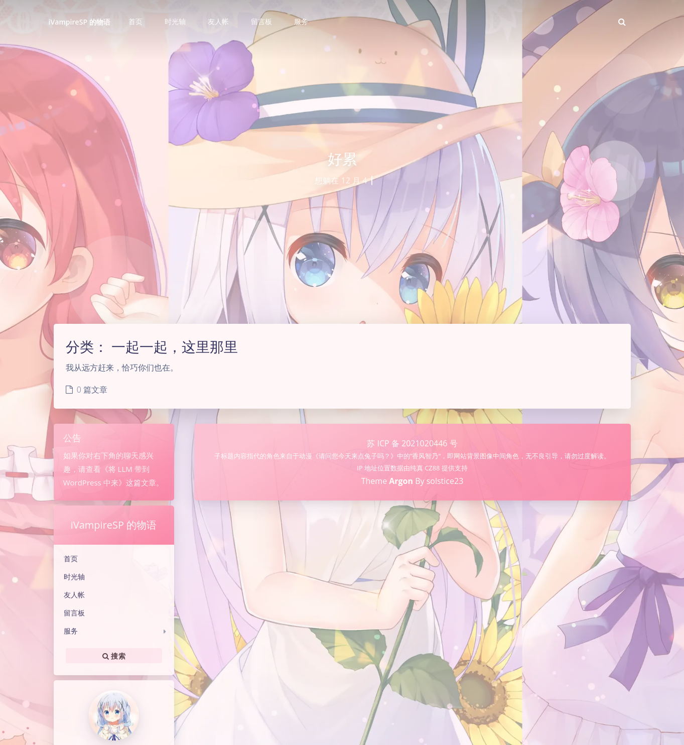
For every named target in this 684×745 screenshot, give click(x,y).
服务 (71, 631)
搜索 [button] (114, 655)
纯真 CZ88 (426, 467)
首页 (71, 558)
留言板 (74, 612)
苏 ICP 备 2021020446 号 (412, 443)
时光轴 (74, 576)
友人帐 (74, 594)
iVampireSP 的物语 (79, 22)
